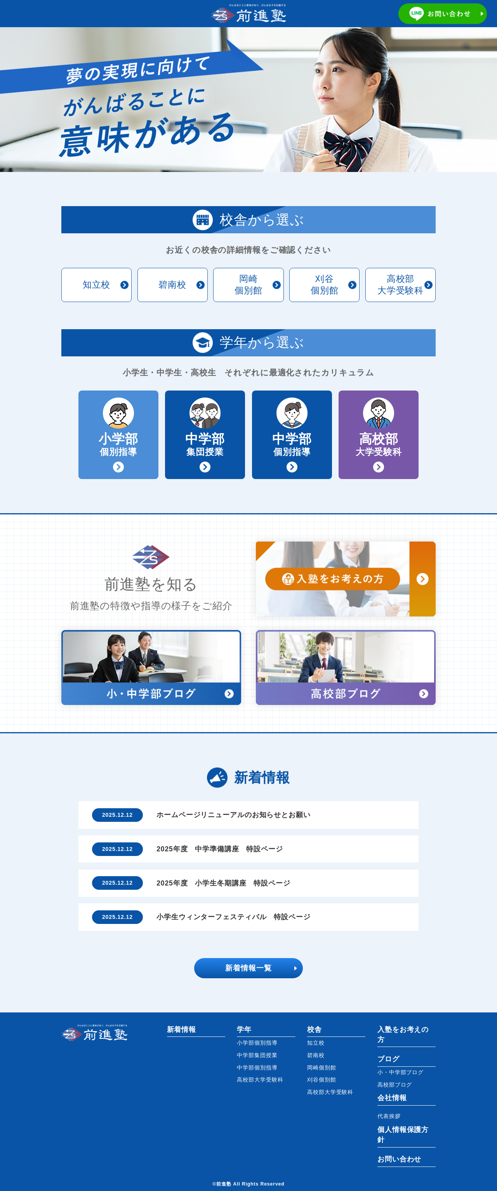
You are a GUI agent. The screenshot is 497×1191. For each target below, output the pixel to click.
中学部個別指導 (257, 1067)
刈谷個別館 (325, 284)
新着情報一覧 (248, 968)
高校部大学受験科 (400, 284)
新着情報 (181, 1029)
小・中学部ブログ (400, 1072)
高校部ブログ (394, 1085)
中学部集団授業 (257, 1055)
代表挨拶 (389, 1116)
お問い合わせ (399, 1159)
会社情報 (392, 1098)
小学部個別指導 (257, 1043)
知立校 (97, 285)
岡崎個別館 (248, 284)
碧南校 (172, 285)
